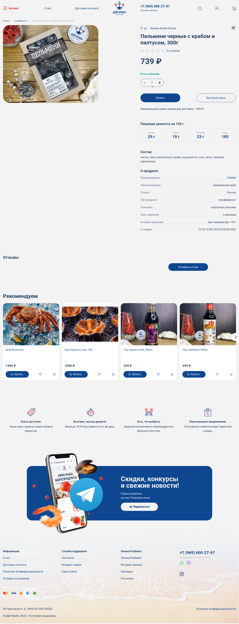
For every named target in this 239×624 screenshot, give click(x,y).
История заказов (131, 565)
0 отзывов (173, 51)
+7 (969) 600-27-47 (197, 553)
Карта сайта (69, 572)
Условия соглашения (16, 579)
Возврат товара (71, 565)
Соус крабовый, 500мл (196, 349)
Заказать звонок (149, 10)
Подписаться (139, 507)
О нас (49, 8)
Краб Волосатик (15, 349)
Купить (160, 97)
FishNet (231, 175)
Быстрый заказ (216, 97)
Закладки (127, 572)
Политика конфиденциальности (216, 609)
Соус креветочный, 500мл (139, 349)
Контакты (68, 558)
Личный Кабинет (131, 558)
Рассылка (127, 579)
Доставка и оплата (86, 8)
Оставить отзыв (188, 265)
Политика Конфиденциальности (23, 572)
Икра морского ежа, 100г (80, 349)
